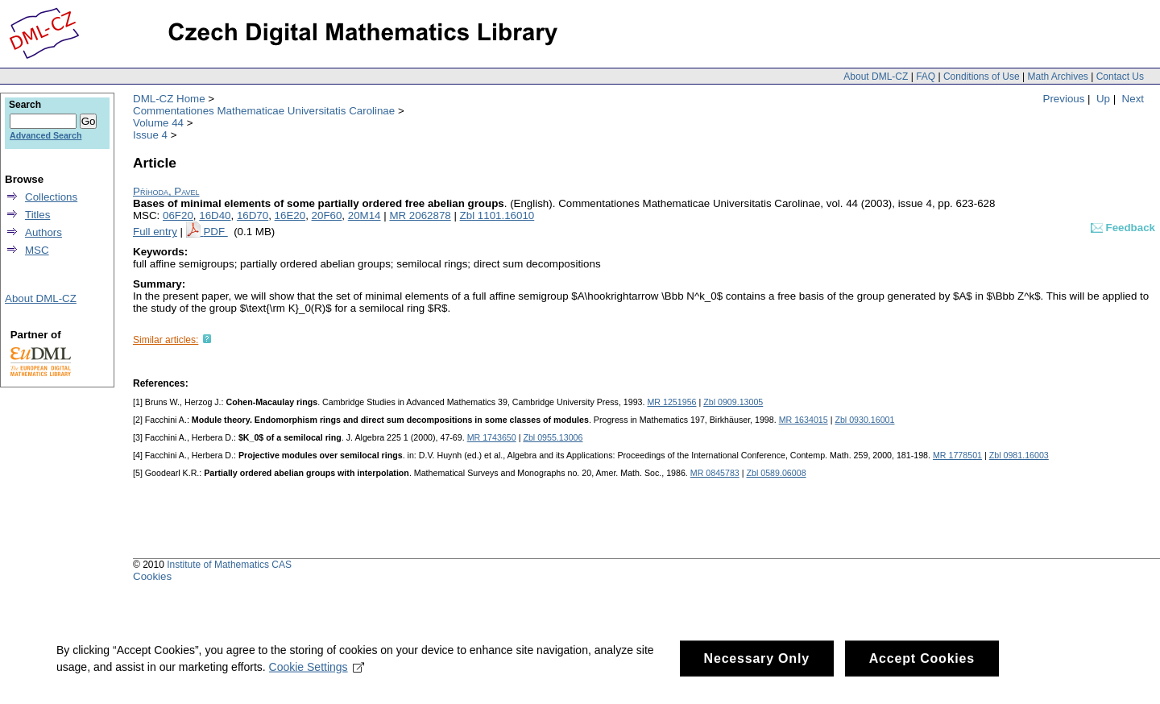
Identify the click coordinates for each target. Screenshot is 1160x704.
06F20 (178, 215)
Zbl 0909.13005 (733, 402)
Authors (43, 232)
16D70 (252, 215)
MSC (37, 250)
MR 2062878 (419, 215)
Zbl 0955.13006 (552, 437)
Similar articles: (165, 340)
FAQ (925, 76)
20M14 (364, 215)
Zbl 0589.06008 (776, 473)
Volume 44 (158, 123)
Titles (37, 215)
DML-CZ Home (169, 99)
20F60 (327, 215)
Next (1133, 99)
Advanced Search (45, 135)
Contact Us (1120, 76)
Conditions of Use (981, 76)
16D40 (214, 215)
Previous (1064, 99)
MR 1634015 (803, 419)
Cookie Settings (317, 684)
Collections (51, 197)
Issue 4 (150, 135)
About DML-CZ (875, 76)
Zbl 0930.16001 (864, 419)
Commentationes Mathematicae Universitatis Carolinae (264, 111)
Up (1103, 99)
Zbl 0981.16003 (1019, 455)
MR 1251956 (671, 402)
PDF (215, 232)
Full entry (155, 232)
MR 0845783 (715, 473)
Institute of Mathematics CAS (229, 564)
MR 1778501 (957, 455)
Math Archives (1057, 76)
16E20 (290, 215)
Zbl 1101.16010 (497, 215)
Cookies (152, 576)
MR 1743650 (491, 437)
